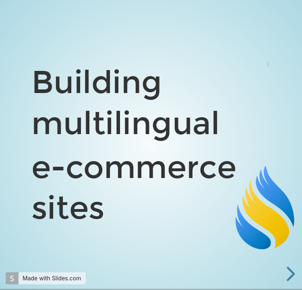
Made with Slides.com (52, 278)
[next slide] (289, 274)
